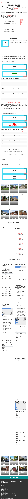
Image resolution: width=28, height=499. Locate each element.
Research (13, 494)
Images (21, 20)
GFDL (5, 194)
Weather (21, 19)
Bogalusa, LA (20, 238)
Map (21, 22)
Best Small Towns (14, 487)
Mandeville (10, 131)
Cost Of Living (17, 8)
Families (13, 489)
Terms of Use (22, 486)
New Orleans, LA (21, 230)
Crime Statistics (22, 17)
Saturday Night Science (8, 15)
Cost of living (22, 18)
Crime (14, 8)
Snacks (5, 1)
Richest (13, 496)
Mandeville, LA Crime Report (14, 50)
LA (4, 2)
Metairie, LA (20, 248)
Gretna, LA (20, 253)
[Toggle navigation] (26, 1)
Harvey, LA (20, 233)
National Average (21, 131)
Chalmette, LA (20, 243)
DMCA (21, 487)
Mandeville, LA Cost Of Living (14, 102)
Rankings (21, 21)
